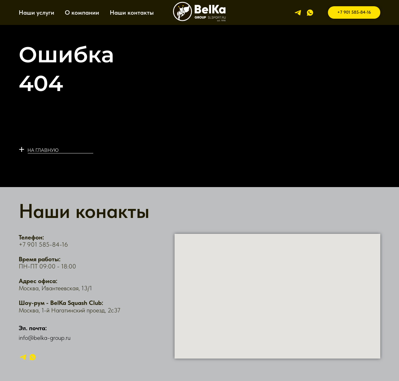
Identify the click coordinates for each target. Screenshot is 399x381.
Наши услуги (36, 12)
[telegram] (298, 13)
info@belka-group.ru (44, 337)
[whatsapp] (310, 13)
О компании (82, 12)
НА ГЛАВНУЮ (43, 150)
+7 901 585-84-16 (43, 244)
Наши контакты (132, 12)
